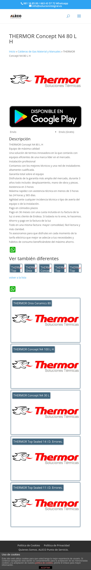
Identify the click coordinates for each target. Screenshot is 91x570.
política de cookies (44, 563)
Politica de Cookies (28, 545)
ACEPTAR (45, 568)
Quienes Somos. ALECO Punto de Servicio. (44, 549)
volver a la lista (17, 277)
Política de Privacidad (57, 545)
